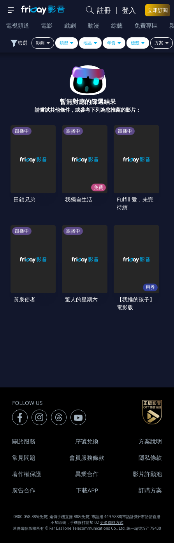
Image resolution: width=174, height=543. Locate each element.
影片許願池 (147, 474)
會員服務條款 (86, 457)
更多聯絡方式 (111, 522)
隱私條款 (150, 457)
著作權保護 (26, 474)
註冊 (104, 10)
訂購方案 (150, 490)
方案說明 (150, 441)
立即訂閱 (158, 10)
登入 (129, 10)
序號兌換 (86, 441)
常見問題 (23, 457)
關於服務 (23, 441)
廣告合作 (23, 490)
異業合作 (86, 474)
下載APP (87, 490)
